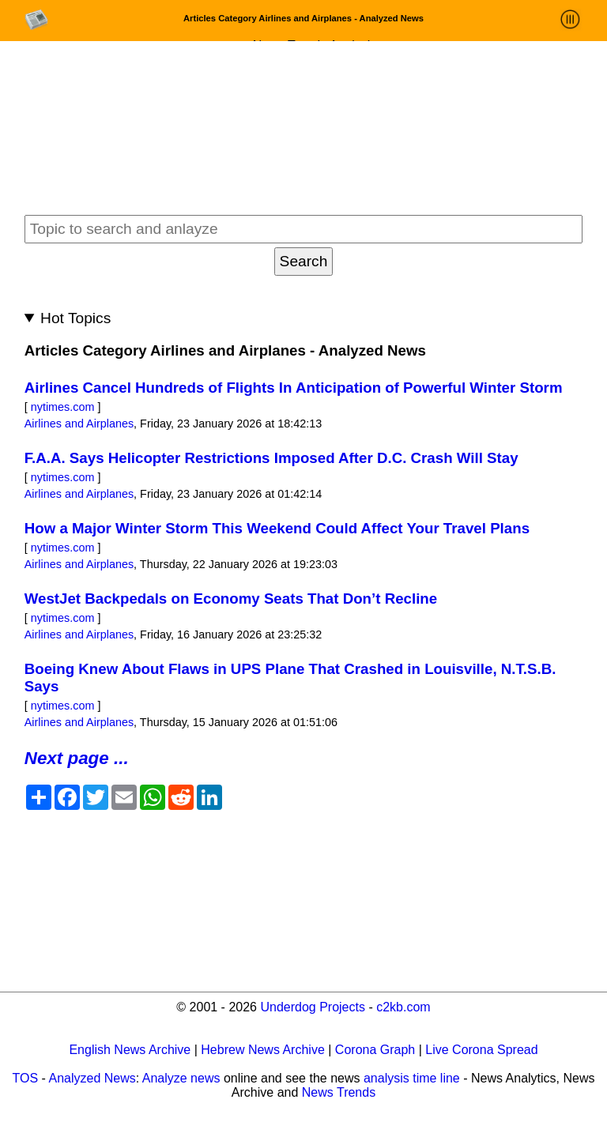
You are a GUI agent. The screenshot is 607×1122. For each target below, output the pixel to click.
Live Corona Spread (481, 1049)
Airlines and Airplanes (79, 423)
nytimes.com (63, 407)
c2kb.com (403, 1007)
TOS (26, 1078)
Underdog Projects (312, 1007)
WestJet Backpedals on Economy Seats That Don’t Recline (231, 598)
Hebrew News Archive (263, 1049)
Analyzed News (91, 1078)
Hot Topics (75, 318)
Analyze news (181, 1078)
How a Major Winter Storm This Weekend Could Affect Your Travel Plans (277, 528)
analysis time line (412, 1078)
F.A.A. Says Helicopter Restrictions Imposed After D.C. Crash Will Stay (271, 458)
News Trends (338, 1092)
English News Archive (129, 1049)
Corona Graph (375, 1049)
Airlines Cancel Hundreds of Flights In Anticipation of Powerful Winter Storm (294, 387)
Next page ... (77, 758)
